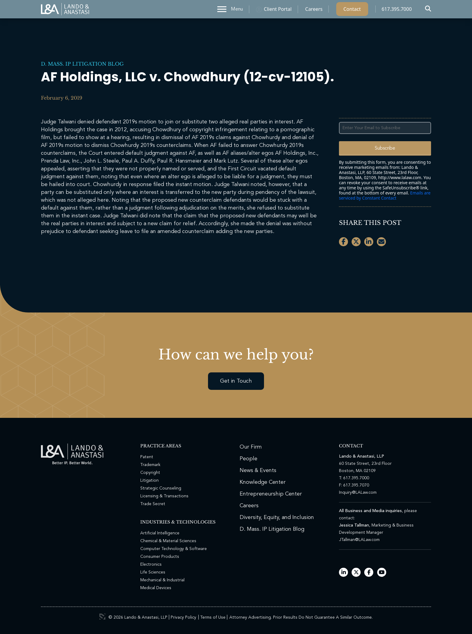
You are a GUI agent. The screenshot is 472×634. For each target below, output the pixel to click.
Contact (352, 10)
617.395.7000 (397, 10)
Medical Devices (155, 588)
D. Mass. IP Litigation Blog (82, 64)
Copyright (150, 473)
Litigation (149, 480)
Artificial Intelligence (159, 533)
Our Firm (251, 447)
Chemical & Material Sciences (168, 541)
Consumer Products (159, 557)
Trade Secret (152, 504)
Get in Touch (236, 381)
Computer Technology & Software (173, 549)
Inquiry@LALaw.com (358, 492)
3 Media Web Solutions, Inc (102, 617)
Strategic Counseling (160, 488)
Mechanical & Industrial (162, 580)
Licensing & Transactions (164, 496)
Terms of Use (212, 617)
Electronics (151, 564)
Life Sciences (152, 572)
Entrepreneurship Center (271, 494)
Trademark (150, 465)
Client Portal (278, 10)
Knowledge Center (263, 482)
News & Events (258, 470)
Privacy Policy (183, 617)
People (248, 459)
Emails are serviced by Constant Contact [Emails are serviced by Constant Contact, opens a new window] (384, 195)
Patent (146, 457)
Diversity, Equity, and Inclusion (277, 517)
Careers (314, 10)
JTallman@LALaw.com (359, 540)
